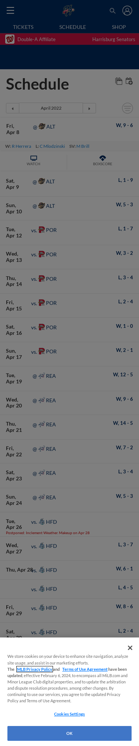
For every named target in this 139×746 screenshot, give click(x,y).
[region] (69, 691)
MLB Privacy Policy (34, 669)
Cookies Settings (69, 714)
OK (69, 733)
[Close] (130, 648)
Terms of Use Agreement (84, 669)
